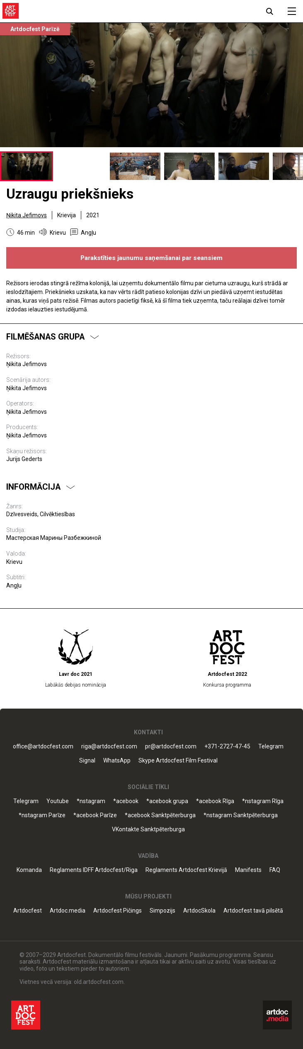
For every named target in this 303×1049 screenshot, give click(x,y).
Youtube (57, 801)
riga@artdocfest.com (109, 746)
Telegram (271, 746)
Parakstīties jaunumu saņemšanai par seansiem (151, 258)
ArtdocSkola (199, 911)
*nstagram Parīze (42, 815)
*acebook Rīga (215, 801)
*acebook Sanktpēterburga (160, 815)
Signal (87, 761)
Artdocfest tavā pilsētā (253, 911)
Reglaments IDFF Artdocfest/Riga (94, 870)
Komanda (29, 870)
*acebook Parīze (95, 815)
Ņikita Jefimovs (26, 215)
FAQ (274, 870)
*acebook (125, 801)
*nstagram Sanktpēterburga (241, 815)
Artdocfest (27, 911)
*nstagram (91, 801)
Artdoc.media (67, 911)
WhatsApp (117, 761)
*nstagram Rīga (263, 801)
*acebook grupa (167, 801)
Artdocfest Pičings (117, 911)
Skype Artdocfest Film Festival (178, 761)
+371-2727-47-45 (227, 746)
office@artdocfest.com (43, 746)
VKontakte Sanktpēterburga (148, 829)
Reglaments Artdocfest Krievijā (186, 870)
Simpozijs (162, 911)
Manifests (248, 870)
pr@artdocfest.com (170, 746)
